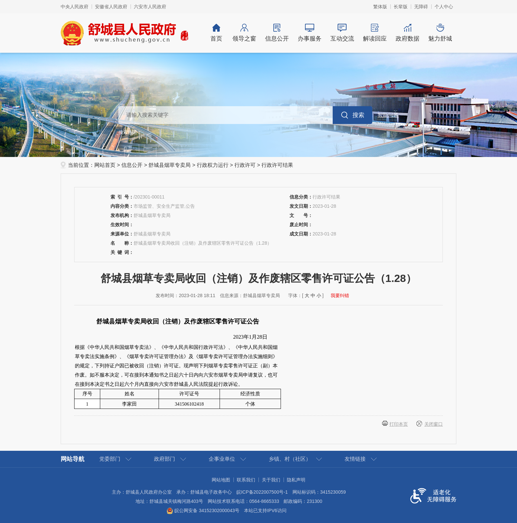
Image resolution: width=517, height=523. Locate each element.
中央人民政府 (74, 6)
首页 (216, 33)
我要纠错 (340, 295)
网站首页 (104, 165)
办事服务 (309, 33)
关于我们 (271, 479)
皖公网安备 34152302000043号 (203, 510)
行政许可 (245, 165)
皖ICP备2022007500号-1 (262, 492)
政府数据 (407, 33)
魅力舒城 (440, 33)
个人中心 (444, 6)
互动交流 (342, 33)
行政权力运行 (212, 165)
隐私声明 (296, 479)
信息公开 (276, 33)
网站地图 (221, 479)
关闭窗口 (433, 424)
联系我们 (246, 479)
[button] (401, 6)
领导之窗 (244, 33)
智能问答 (388, 115)
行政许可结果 (277, 165)
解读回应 (374, 33)
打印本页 (398, 424)
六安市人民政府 (150, 6)
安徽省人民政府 (111, 6)
